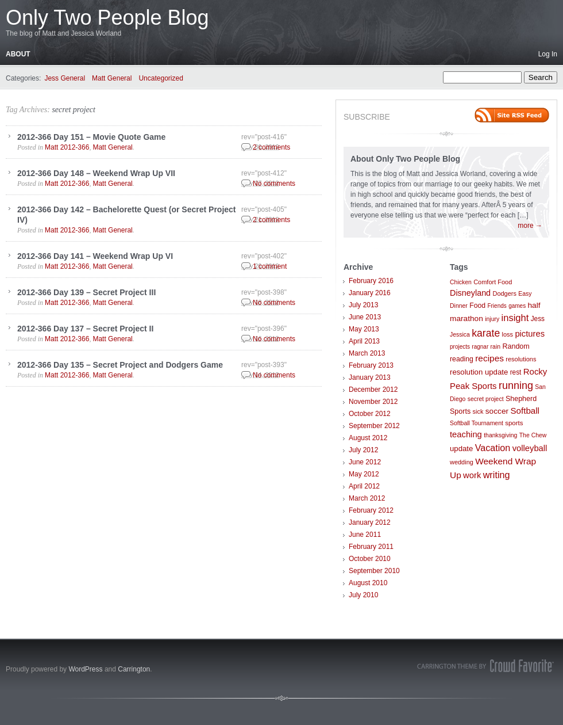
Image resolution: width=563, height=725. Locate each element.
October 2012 (370, 414)
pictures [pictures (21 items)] (530, 333)
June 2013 (365, 317)
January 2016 (370, 293)
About (18, 54)
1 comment (270, 266)
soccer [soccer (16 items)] (496, 411)
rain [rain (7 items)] (495, 347)
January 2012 (370, 522)
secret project (73, 109)
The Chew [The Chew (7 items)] (533, 435)
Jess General (64, 78)
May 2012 (364, 474)
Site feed (512, 115)
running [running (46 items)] (516, 385)
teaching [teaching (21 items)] (466, 434)
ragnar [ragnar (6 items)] (480, 347)
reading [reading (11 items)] (461, 359)
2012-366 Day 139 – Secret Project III (86, 292)
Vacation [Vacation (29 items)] (493, 447)
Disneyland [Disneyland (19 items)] (470, 292)
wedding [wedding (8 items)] (461, 462)
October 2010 (370, 559)
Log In (547, 54)
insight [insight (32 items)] (515, 317)
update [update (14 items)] (461, 448)
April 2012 (364, 486)
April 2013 (364, 341)
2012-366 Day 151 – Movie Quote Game (91, 137)
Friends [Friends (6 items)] (496, 306)
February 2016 (371, 281)
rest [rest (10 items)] (516, 372)
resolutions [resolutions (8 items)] (521, 359)
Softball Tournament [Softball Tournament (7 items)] (476, 423)
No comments (274, 184)
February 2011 (371, 547)
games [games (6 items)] (517, 306)
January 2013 (370, 377)
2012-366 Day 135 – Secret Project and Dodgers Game (120, 364)
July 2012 (363, 450)
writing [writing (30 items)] (496, 475)
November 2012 (373, 402)
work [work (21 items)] (472, 475)
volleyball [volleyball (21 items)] (529, 448)
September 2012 (374, 426)
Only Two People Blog (107, 17)
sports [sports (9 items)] (514, 422)
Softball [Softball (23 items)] (524, 410)
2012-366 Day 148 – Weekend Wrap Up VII (96, 173)
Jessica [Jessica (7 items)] (460, 334)
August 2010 (368, 583)
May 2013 (364, 329)
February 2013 (371, 365)
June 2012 (365, 462)
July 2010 (363, 595)
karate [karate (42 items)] (486, 333)
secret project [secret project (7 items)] (486, 399)
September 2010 (374, 571)
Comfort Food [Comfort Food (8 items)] (492, 281)
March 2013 (367, 353)
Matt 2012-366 (67, 147)
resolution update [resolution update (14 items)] (479, 372)
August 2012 (368, 438)
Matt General (112, 78)
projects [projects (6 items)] (460, 347)
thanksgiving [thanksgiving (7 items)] (500, 435)
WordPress (85, 669)
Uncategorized (160, 78)
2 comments (271, 147)
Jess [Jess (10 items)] (538, 319)
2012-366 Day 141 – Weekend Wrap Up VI (95, 256)
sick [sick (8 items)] (478, 411)
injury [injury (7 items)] (492, 319)
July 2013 (363, 305)
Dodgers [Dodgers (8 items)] (504, 293)
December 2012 (373, 390)
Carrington (134, 669)
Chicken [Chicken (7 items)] (461, 282)
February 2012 (371, 510)
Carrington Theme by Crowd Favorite (485, 665)
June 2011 (365, 535)
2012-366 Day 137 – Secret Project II (85, 328)
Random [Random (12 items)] (515, 346)
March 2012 (367, 498)
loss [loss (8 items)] (508, 334)
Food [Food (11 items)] (477, 306)
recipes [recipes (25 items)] (489, 358)
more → (530, 226)
